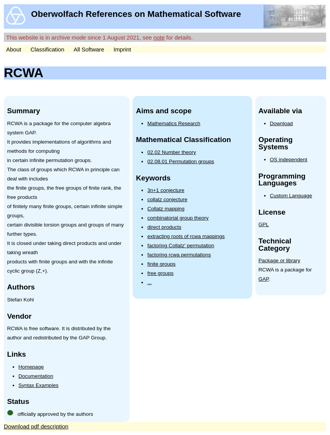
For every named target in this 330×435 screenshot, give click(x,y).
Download (281, 123)
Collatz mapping (165, 209)
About (13, 49)
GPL (263, 224)
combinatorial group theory (178, 218)
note (158, 37)
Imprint (122, 49)
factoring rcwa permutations (179, 255)
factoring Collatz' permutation (180, 245)
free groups (160, 273)
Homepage (31, 367)
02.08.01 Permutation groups (180, 161)
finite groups (161, 264)
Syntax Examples (38, 385)
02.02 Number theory (171, 152)
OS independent (288, 159)
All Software (89, 49)
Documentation (35, 376)
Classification (47, 49)
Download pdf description (36, 426)
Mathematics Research (173, 123)
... (149, 282)
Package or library (279, 260)
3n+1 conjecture (165, 190)
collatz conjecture (167, 199)
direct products (164, 227)
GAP (263, 279)
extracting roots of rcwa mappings (186, 236)
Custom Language (291, 195)
